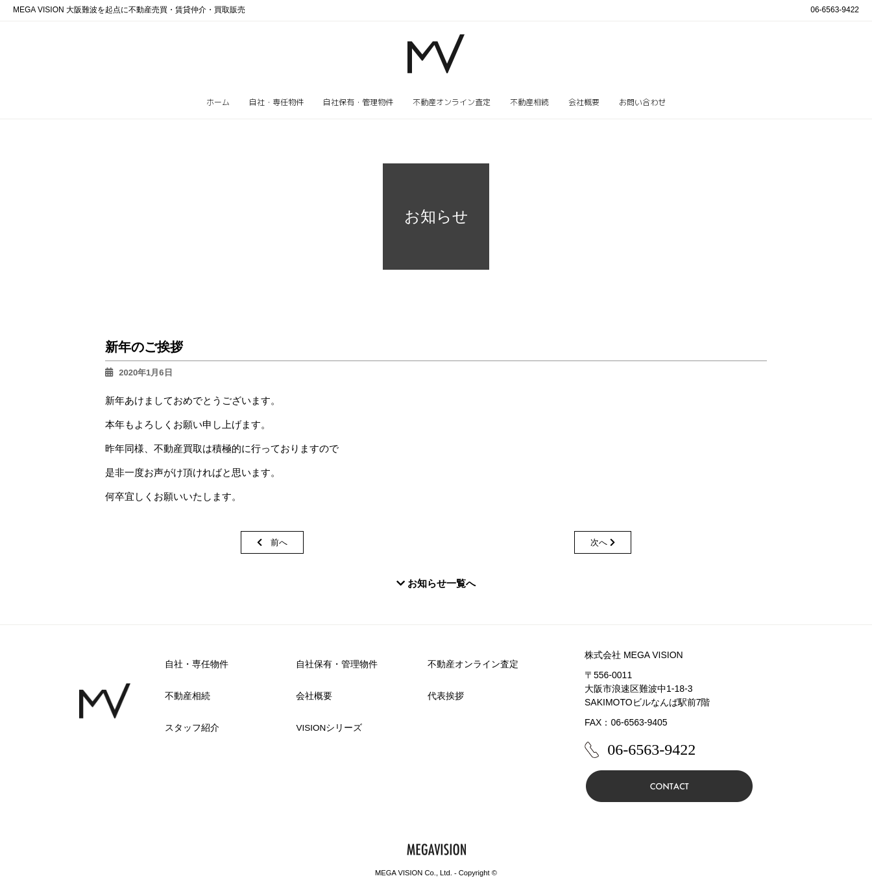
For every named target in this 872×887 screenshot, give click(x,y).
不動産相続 (529, 102)
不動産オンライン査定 (451, 102)
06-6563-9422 (834, 9)
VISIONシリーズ (330, 727)
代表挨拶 (446, 695)
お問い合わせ (642, 102)
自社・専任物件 (276, 102)
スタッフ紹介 (192, 727)
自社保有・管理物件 (358, 102)
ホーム (218, 102)
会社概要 (584, 102)
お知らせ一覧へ (436, 583)
